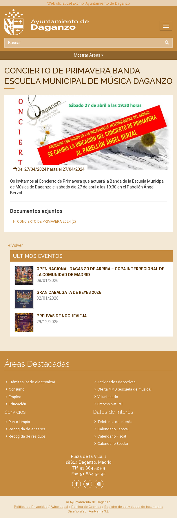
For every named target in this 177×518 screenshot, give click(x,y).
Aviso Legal (59, 507)
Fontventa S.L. (99, 511)
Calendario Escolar (112, 444)
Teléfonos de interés (114, 422)
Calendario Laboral (113, 429)
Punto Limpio (19, 422)
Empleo (15, 397)
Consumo (16, 389)
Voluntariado (107, 397)
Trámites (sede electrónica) (32, 382)
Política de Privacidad (31, 507)
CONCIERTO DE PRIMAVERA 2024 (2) (44, 222)
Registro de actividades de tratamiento (133, 507)
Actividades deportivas (116, 382)
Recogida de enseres (27, 429)
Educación (17, 404)
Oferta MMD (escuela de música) (124, 389)
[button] (88, 55)
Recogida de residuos (27, 436)
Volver (15, 245)
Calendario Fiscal (111, 436)
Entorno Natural (110, 404)
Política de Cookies (86, 507)
